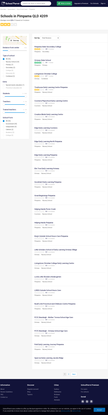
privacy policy (65, 411)
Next (73, 374)
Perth (56, 397)
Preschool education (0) (14, 88)
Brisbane (57, 394)
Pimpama (32, 9)
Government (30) (11, 124)
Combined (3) (10, 76)
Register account (32, 389)
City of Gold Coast (22, 9)
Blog (28, 392)
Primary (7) (9, 65)
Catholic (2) (9, 129)
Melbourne (57, 392)
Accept (99, 410)
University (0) (10, 73)
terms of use (76, 411)
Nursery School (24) (12, 62)
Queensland (11, 9)
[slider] (9, 50)
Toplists (30, 394)
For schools (85, 392)
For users (84, 389)
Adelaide (57, 400)
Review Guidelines (6, 392)
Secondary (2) (10, 67)
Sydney (56, 389)
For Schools (94, 3)
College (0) (9, 70)
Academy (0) (10, 132)
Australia (3, 9)
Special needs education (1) (15, 85)
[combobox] (36, 3)
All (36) (8, 59)
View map (16, 41)
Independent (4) (11, 127)
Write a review (66, 3)
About (2, 389)
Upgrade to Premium (81, 3)
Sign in (103, 3)
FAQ (1, 394)
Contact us (4, 397)
